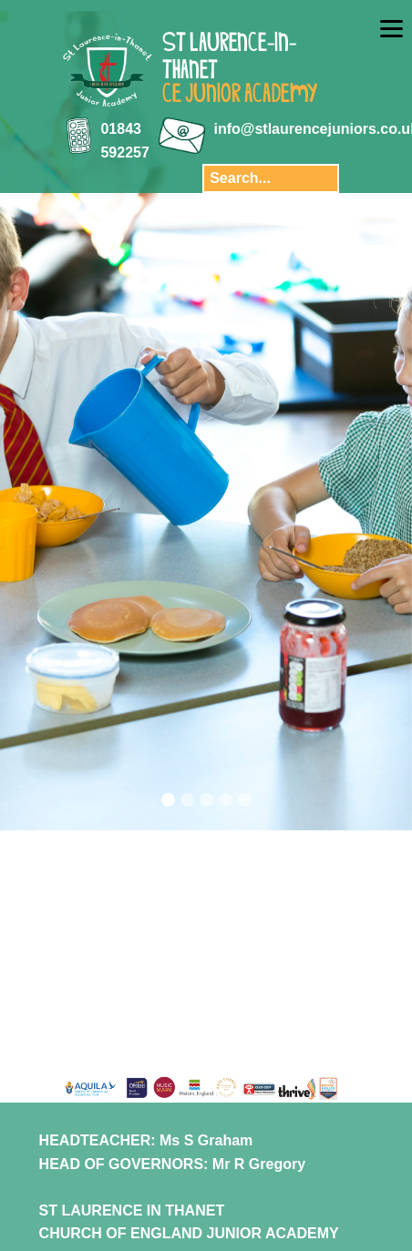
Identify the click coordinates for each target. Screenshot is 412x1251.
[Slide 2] (187, 800)
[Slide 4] (225, 800)
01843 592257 (124, 140)
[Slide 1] (168, 800)
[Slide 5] (245, 800)
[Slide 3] (206, 800)
